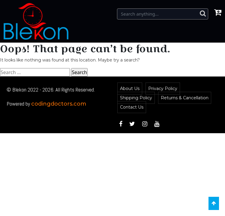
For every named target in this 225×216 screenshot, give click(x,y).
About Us (130, 88)
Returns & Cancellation (184, 97)
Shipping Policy (136, 97)
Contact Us (131, 107)
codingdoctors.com (58, 103)
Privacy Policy (162, 88)
